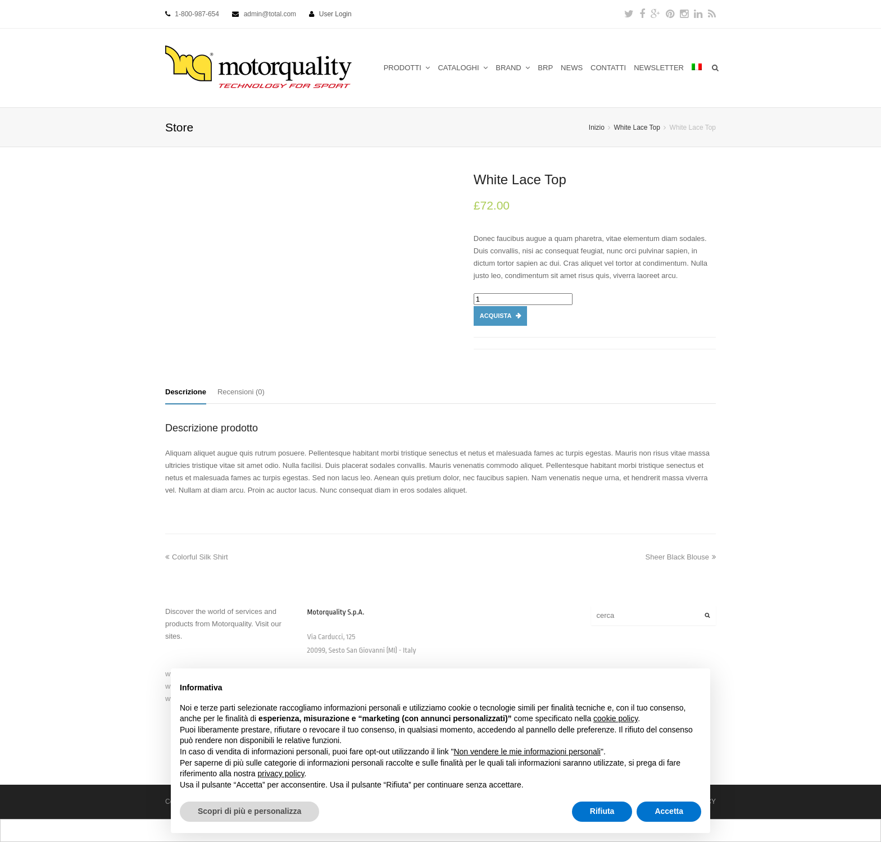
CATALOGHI (463, 67)
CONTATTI (608, 67)
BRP (545, 67)
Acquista (496, 315)
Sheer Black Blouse (681, 557)
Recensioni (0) (241, 392)
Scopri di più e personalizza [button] (249, 811)
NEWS (572, 67)
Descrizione (185, 392)
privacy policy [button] (281, 773)
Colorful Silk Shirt (196, 557)
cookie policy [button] (615, 718)
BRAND (513, 67)
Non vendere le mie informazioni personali (526, 751)
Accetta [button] (669, 811)
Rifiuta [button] (602, 811)
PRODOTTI (407, 67)
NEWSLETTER (659, 67)
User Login (335, 14)
